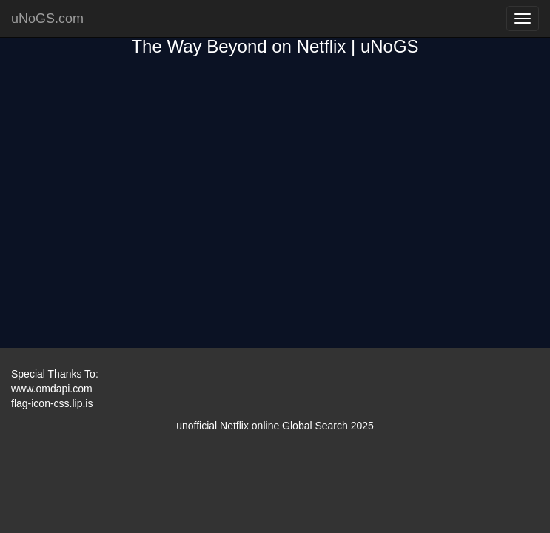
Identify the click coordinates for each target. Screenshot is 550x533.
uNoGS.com (47, 18)
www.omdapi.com (52, 389)
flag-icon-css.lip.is (52, 403)
